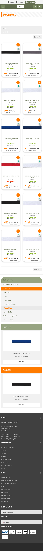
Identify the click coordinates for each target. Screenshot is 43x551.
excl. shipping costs (13, 75)
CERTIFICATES (5, 492)
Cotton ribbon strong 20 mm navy (32, 139)
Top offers (7, 370)
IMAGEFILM (4, 501)
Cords (5, 296)
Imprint (3, 468)
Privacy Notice (5, 462)
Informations (21, 443)
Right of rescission (6, 465)
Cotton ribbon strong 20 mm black (11, 64)
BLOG (2, 487)
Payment (3, 456)
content (21, 473)
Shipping (3, 453)
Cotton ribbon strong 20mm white (11, 101)
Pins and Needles (7, 312)
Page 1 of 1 (37, 37)
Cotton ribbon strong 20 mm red (11, 176)
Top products (7, 327)
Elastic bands (7, 300)
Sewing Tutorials (6, 478)
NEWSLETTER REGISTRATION (9, 481)
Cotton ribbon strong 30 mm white (32, 176)
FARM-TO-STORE (6, 489)
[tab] (21, 418)
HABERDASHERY (8, 280)
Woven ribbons (8, 308)
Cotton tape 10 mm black (10, 213)
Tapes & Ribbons (7, 288)
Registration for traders (7, 447)
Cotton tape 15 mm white (10, 249)
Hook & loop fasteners (10, 304)
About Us (3, 450)
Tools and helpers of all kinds (11, 284)
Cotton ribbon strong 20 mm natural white (32, 101)
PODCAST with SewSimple (8, 484)
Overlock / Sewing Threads (10, 316)
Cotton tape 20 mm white (32, 249)
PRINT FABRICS (5, 498)
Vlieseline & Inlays (8, 320)
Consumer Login (31, 2)
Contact (21, 418)
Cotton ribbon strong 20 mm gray (32, 64)
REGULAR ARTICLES (6, 495)
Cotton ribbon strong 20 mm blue (11, 139)
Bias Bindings (7, 292)
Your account (20, 2)
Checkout (11, 2)
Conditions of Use (6, 459)
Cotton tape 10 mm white (32, 213)
